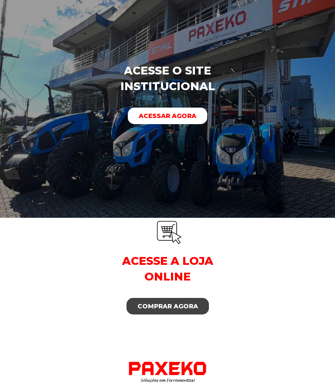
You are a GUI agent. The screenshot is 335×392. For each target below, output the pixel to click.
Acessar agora (167, 116)
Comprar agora (167, 306)
